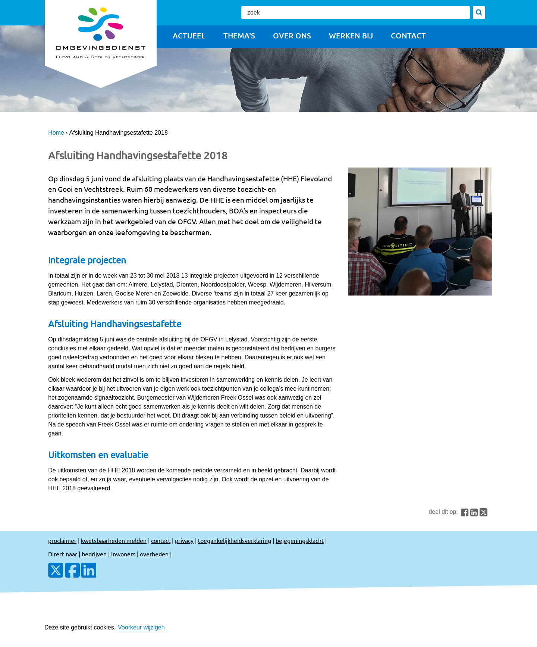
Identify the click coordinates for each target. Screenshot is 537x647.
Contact (408, 35)
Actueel (189, 35)
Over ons (292, 35)
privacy (184, 540)
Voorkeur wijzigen (141, 627)
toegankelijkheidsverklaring (234, 540)
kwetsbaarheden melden (114, 540)
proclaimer (62, 540)
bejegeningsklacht (300, 540)
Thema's (239, 35)
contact (160, 540)
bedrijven (94, 553)
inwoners (123, 553)
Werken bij (351, 35)
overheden (154, 553)
